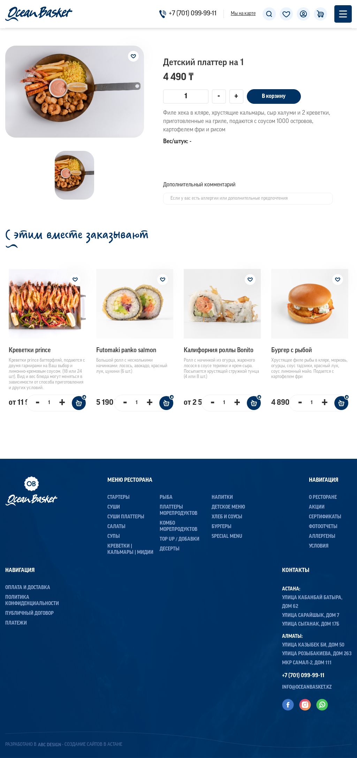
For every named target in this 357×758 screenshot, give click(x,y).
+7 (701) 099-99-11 (188, 14)
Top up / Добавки (179, 539)
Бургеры (221, 526)
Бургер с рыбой (291, 350)
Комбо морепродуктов (178, 526)
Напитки (222, 497)
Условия (318, 546)
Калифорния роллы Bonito (218, 350)
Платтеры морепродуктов (178, 510)
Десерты (170, 549)
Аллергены (322, 536)
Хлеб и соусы (227, 517)
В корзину (274, 96)
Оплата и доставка (27, 587)
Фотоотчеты (323, 526)
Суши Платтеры (125, 517)
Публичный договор (29, 613)
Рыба (166, 497)
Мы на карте (243, 13)
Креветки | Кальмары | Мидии (130, 549)
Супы (113, 536)
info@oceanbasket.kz (307, 687)
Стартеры (118, 497)
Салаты (116, 526)
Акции (317, 507)
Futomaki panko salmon (126, 350)
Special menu (227, 536)
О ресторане (323, 497)
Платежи (16, 623)
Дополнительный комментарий (199, 185)
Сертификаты (325, 517)
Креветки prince (30, 350)
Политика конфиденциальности (32, 600)
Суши (113, 507)
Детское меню (228, 507)
